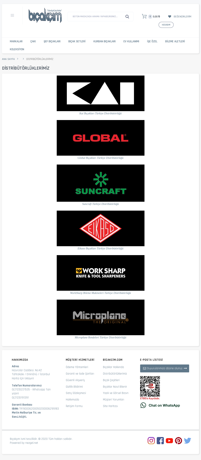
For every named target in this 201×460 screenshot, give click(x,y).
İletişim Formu (74, 406)
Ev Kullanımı (131, 41)
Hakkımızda (72, 399)
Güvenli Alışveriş (75, 380)
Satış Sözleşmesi (76, 393)
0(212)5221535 (21, 389)
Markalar (16, 41)
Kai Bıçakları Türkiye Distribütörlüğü (100, 113)
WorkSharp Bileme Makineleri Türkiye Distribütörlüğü (100, 293)
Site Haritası (110, 406)
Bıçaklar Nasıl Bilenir (115, 386)
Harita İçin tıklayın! (23, 378)
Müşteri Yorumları (113, 399)
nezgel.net (31, 443)
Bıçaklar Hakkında (113, 367)
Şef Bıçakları (52, 41)
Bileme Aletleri (175, 41)
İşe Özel (152, 41)
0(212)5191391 (20, 397)
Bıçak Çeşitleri (111, 380)
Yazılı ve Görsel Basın (115, 393)
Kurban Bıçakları (104, 41)
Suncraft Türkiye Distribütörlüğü (100, 204)
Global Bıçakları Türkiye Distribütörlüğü (100, 157)
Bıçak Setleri (77, 41)
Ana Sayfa (8, 59)
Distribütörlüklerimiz (115, 373)
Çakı (33, 41)
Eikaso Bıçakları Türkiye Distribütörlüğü (100, 248)
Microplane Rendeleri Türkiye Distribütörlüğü (100, 337)
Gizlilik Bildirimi (74, 386)
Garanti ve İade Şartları (80, 373)
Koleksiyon (17, 49)
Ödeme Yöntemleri (77, 367)
